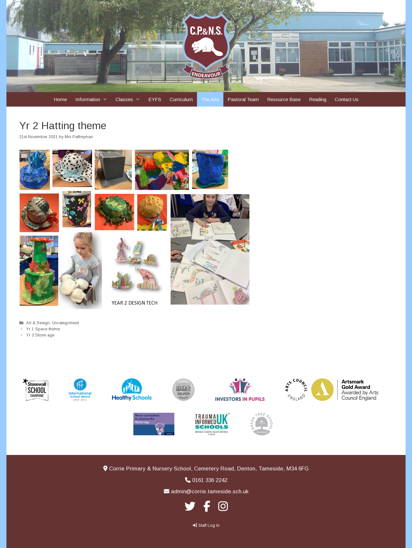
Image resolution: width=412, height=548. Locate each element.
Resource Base (284, 99)
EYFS (154, 99)
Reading (317, 99)
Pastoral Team (243, 99)
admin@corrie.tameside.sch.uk (209, 491)
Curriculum (181, 99)
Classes (130, 99)
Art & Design (38, 322)
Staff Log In (209, 525)
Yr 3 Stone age (40, 335)
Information (93, 99)
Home (60, 99)
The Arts (210, 99)
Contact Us (347, 99)
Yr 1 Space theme (43, 328)
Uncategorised (65, 322)
